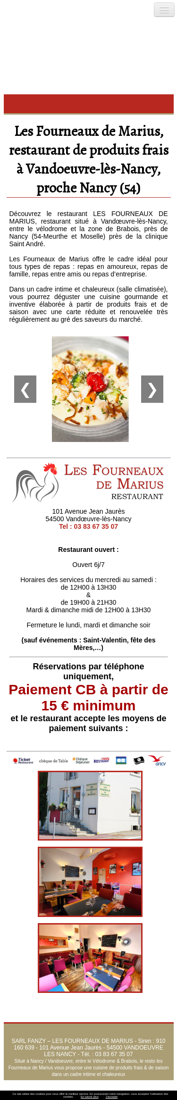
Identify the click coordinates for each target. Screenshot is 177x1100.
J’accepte (112, 1096)
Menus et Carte (135, 1083)
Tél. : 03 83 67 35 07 (107, 1054)
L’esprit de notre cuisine (81, 1083)
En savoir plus (90, 1096)
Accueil (39, 1083)
